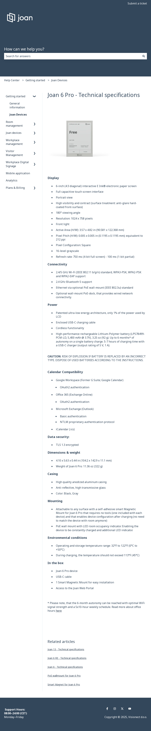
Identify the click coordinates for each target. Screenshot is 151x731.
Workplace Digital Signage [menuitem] (17, 164)
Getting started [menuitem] (15, 96)
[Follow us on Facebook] (107, 708)
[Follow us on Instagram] (114, 708)
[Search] (143, 56)
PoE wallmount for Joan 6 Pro (64, 675)
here (59, 611)
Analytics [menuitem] (11, 180)
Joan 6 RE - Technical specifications (67, 658)
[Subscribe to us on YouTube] (129, 708)
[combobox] (72, 56)
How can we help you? (24, 49)
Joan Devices (59, 80)
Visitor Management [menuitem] (14, 153)
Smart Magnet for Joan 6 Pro (64, 684)
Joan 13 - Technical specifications (66, 649)
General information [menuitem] (17, 105)
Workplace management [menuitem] (14, 142)
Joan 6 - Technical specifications (65, 667)
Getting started (35, 80)
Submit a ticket (137, 3)
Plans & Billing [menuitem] (15, 188)
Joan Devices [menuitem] (18, 114)
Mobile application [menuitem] (18, 173)
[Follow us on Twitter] (122, 708)
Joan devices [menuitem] (13, 133)
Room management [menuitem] (14, 123)
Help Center (12, 80)
